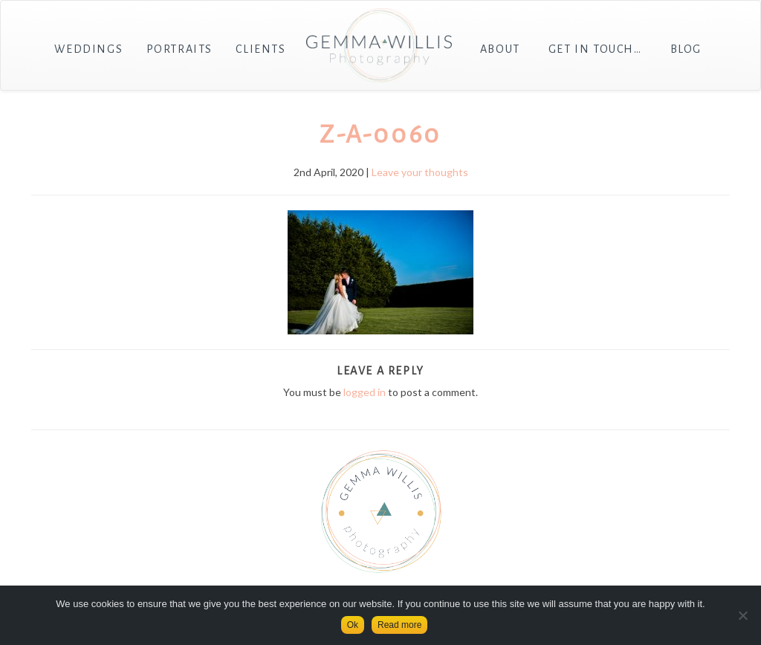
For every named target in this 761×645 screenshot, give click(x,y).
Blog (686, 49)
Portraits (179, 49)
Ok (352, 625)
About (500, 49)
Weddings (88, 49)
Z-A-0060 (380, 134)
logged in (364, 392)
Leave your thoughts (420, 172)
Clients (260, 49)
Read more (399, 625)
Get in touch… (595, 49)
